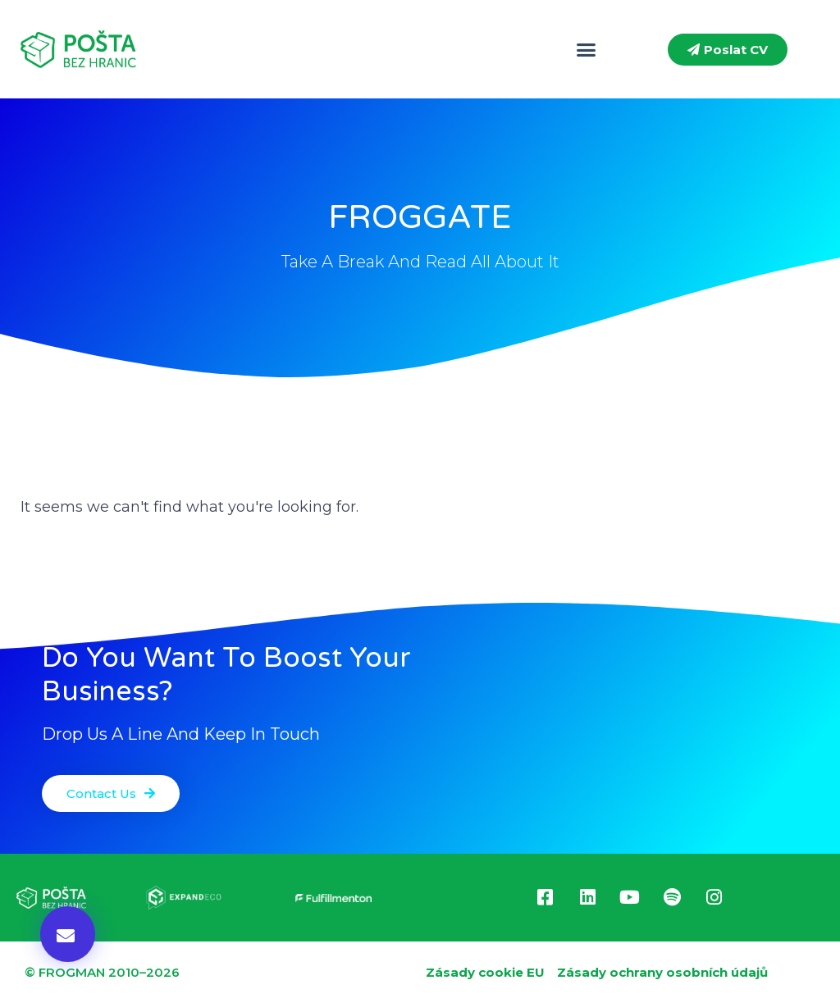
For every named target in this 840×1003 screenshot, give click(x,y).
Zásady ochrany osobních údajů (662, 972)
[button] (586, 49)
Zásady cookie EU (485, 972)
